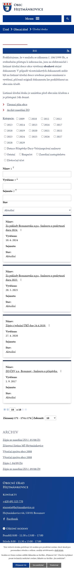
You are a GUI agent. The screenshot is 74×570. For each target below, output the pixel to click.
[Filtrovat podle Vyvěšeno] (37, 186)
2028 (9, 142)
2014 (22, 124)
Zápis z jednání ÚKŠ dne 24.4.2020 (28, 325)
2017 (59, 124)
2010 (34, 119)
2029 (22, 142)
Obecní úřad (21, 29)
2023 (9, 136)
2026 (47, 136)
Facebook (12, 519)
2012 (59, 119)
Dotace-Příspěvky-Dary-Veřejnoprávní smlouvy (34, 148)
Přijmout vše (21, 565)
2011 (46, 119)
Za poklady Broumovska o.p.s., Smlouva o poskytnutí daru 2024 (35, 228)
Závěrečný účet (15, 160)
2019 (22, 130)
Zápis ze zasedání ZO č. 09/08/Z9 (21, 469)
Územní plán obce (17, 104)
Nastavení (54, 565)
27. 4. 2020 (12, 335)
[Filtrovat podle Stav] (37, 210)
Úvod (6, 29)
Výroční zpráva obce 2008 (17, 451)
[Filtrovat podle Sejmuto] (37, 198)
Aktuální (11, 256)
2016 (47, 124)
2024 (22, 136)
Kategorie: (8, 118)
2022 (59, 130)
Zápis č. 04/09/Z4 (13, 463)
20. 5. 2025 (12, 290)
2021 (47, 130)
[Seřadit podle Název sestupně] (13, 168)
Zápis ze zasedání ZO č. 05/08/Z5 (21, 440)
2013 (9, 124)
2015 (34, 124)
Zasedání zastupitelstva (52, 154)
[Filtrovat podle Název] (37, 174)
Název (7, 168)
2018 (9, 130)
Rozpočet (27, 154)
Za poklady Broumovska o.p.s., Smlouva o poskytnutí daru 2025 (35, 278)
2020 (34, 130)
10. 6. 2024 (12, 240)
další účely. (59, 550)
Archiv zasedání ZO (18, 110)
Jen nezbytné (38, 565)
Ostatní (11, 154)
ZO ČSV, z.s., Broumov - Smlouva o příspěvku (34, 371)
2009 (22, 119)
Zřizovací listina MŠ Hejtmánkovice (23, 445)
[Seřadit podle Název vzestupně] (13, 167)
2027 (59, 136)
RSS (51, 51)
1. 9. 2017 (11, 381)
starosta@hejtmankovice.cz (18, 507)
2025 (34, 136)
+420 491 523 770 (13, 501)
